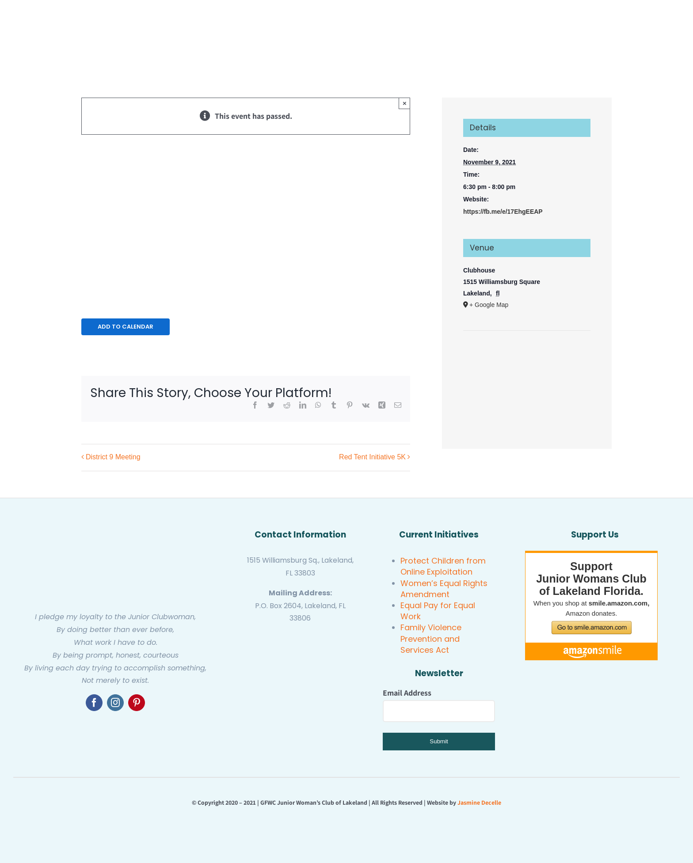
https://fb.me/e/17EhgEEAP (503, 211)
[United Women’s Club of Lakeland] (300, 688)
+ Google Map (488, 304)
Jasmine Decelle (479, 802)
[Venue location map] (526, 357)
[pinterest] (136, 702)
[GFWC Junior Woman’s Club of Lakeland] (115, 528)
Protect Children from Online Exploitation (443, 566)
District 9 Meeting (113, 457)
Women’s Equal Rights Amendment (443, 589)
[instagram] (115, 702)
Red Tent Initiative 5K (372, 457)
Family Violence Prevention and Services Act (430, 638)
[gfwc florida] (271, 636)
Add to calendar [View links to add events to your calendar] (125, 326)
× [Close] (405, 103)
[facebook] (94, 702)
